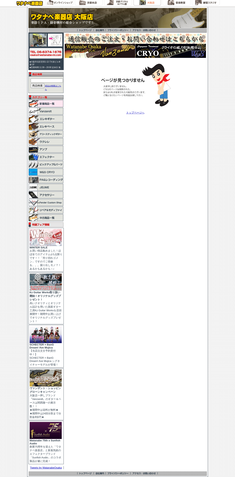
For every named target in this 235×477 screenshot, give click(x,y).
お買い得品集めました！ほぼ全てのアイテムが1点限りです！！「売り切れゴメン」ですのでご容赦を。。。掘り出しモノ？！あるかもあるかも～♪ (46, 257)
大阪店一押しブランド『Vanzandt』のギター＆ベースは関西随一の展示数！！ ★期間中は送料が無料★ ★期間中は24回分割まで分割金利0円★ (46, 401)
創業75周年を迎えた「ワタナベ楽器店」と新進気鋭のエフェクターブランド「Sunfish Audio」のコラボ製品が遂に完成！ (46, 450)
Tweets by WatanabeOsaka (46, 467)
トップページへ (135, 112)
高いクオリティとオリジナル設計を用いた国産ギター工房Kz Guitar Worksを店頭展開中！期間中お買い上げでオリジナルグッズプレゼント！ (46, 305)
